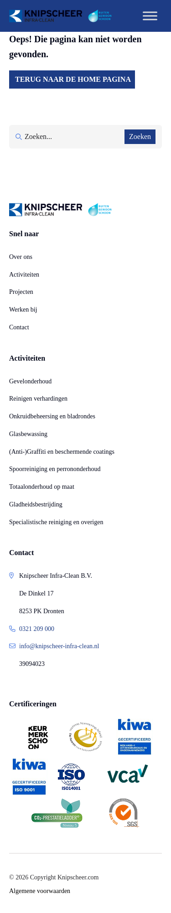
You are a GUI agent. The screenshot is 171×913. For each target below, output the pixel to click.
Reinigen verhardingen (38, 398)
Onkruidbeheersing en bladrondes (52, 416)
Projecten (21, 291)
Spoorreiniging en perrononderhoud (55, 469)
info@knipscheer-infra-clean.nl (59, 646)
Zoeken (140, 136)
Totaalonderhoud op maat (41, 486)
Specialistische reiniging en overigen (56, 522)
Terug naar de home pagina (73, 79)
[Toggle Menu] (150, 15)
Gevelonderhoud (30, 381)
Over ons (20, 256)
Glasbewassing (28, 434)
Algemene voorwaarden (39, 891)
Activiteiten (24, 274)
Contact (19, 327)
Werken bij (23, 309)
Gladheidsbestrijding (35, 504)
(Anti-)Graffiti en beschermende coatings (61, 451)
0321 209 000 (36, 628)
